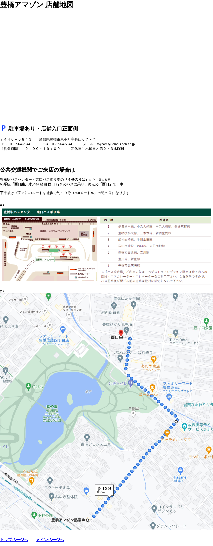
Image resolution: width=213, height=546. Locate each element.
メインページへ (50, 540)
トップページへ (14, 540)
